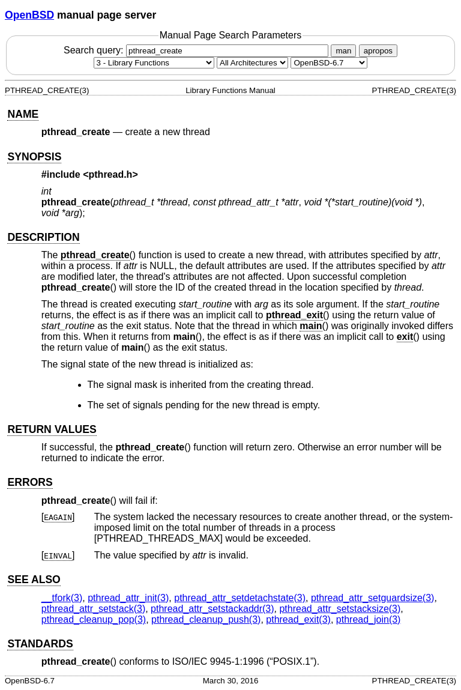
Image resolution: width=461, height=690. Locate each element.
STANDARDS (40, 644)
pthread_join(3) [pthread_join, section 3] (368, 619)
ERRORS (29, 482)
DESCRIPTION (43, 237)
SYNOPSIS (34, 157)
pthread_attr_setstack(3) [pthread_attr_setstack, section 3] (93, 609)
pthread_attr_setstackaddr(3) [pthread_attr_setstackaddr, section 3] (212, 609)
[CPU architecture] (252, 62)
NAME (22, 114)
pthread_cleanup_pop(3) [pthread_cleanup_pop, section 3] (93, 619)
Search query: (197, 50)
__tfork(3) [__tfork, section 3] (61, 598)
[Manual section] (154, 62)
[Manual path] (329, 62)
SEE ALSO (33, 579)
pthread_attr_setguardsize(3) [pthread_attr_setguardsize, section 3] (372, 598)
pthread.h (111, 174)
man (343, 50)
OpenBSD (29, 15)
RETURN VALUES (51, 429)
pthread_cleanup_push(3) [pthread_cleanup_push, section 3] (206, 619)
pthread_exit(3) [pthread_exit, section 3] (298, 619)
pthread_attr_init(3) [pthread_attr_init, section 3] (128, 598)
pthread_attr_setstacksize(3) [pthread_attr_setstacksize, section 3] (339, 609)
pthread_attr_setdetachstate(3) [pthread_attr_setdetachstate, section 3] (240, 598)
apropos (378, 50)
